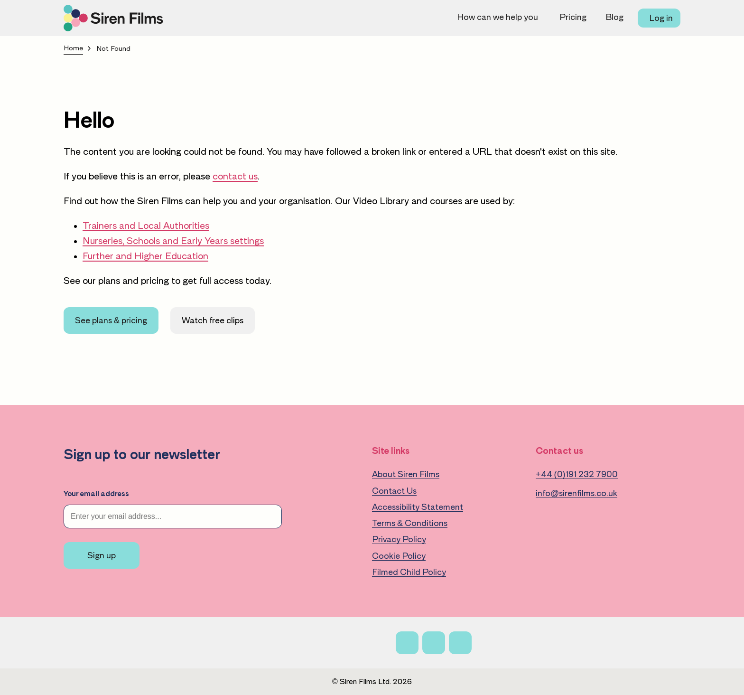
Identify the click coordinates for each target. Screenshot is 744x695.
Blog (614, 17)
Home (73, 48)
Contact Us (394, 491)
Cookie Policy (399, 556)
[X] (433, 642)
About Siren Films (405, 474)
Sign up (101, 555)
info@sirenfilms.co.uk (576, 493)
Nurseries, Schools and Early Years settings (173, 240)
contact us (235, 176)
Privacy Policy (399, 539)
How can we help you (497, 17)
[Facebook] (407, 642)
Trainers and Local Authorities (146, 225)
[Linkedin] (460, 642)
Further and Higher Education (145, 256)
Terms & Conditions (409, 523)
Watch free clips (212, 320)
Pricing (572, 17)
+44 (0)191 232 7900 (577, 474)
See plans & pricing (111, 320)
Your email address (96, 494)
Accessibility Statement (417, 507)
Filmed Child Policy (409, 572)
